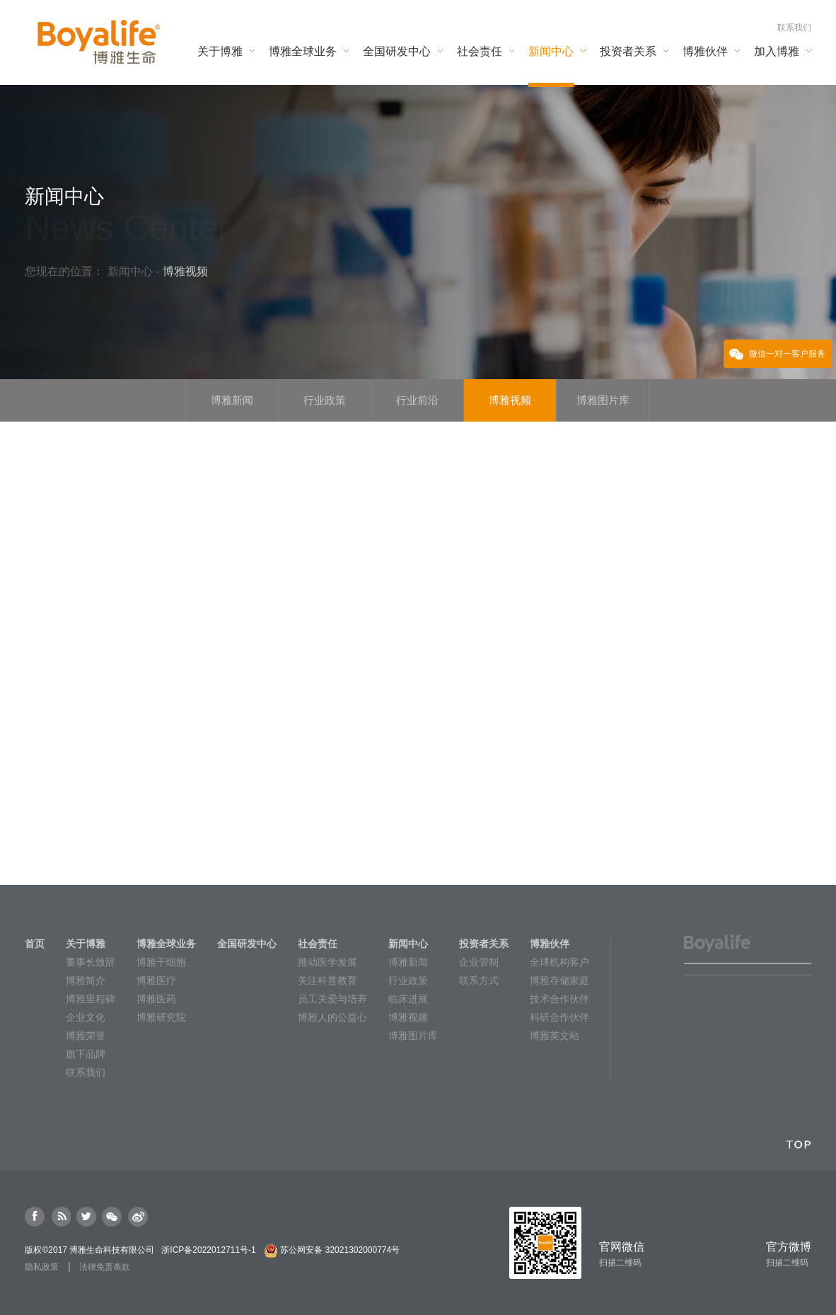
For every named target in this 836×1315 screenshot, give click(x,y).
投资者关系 (484, 943)
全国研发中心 (247, 943)
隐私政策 (42, 1267)
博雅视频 (408, 1017)
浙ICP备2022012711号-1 (208, 1250)
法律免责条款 (104, 1267)
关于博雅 (85, 943)
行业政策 (408, 980)
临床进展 (408, 998)
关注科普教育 (327, 980)
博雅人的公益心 (332, 1017)
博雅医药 (156, 998)
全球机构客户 (559, 962)
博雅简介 (85, 980)
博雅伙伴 (549, 943)
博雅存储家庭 (559, 980)
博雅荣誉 (85, 1035)
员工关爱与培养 (332, 998)
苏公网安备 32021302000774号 (340, 1250)
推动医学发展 (327, 962)
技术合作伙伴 (559, 998)
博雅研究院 (161, 1017)
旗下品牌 (85, 1054)
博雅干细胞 (161, 962)
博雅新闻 (408, 962)
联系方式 (479, 980)
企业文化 (85, 1017)
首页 (35, 943)
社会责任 (317, 943)
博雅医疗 (156, 980)
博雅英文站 (554, 1035)
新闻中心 (132, 271)
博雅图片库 (413, 1035)
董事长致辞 (90, 962)
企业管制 (479, 962)
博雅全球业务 (166, 943)
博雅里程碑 (90, 998)
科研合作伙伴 (559, 1017)
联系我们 (794, 28)
